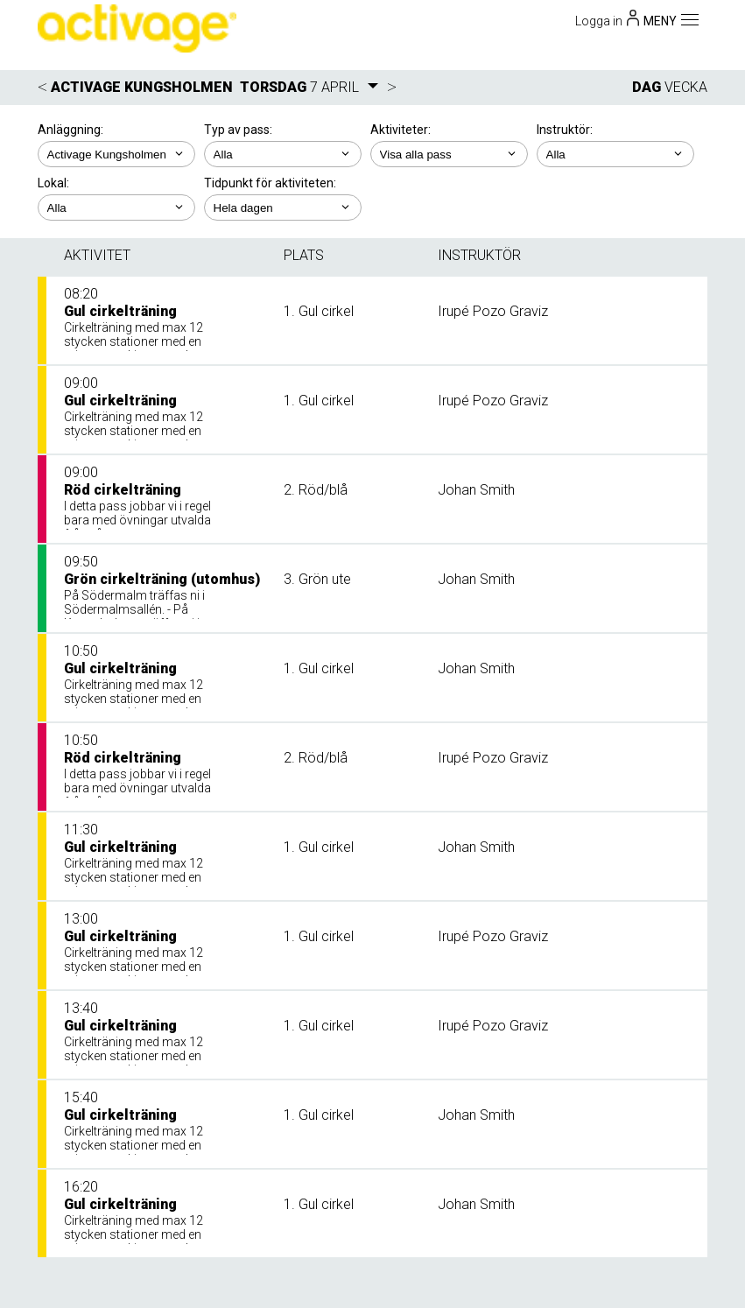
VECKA (685, 87)
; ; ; (615, 154)
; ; (283, 154)
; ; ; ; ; (449, 154)
